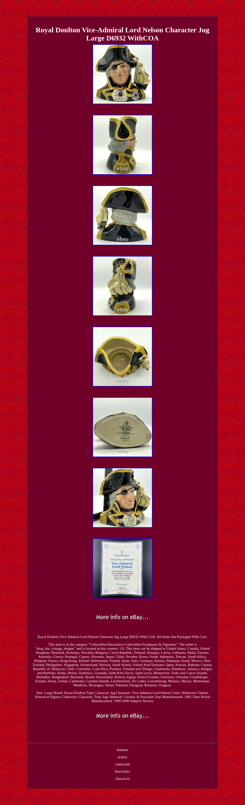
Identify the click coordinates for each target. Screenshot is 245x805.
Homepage (122, 749)
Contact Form (122, 763)
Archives (122, 756)
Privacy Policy (122, 771)
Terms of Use (122, 778)
